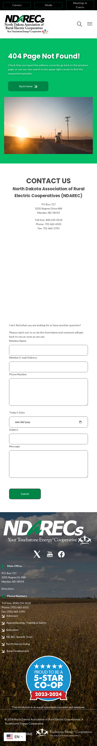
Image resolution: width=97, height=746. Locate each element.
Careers (17, 5)
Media (48, 5)
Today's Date (17, 412)
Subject (13, 429)
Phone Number (18, 374)
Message (14, 446)
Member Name (17, 340)
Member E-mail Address (23, 357)
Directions (8, 588)
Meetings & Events (80, 5)
